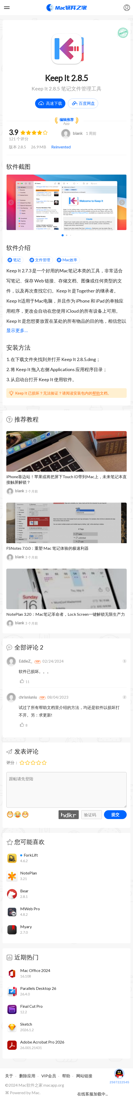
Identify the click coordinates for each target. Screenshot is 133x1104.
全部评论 (26, 647)
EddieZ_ (19, 661)
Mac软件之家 (66, 8)
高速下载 (54, 103)
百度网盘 (87, 103)
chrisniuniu (21, 697)
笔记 (17, 259)
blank (72, 133)
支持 (22, 681)
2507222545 (119, 1075)
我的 (127, 8)
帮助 (96, 393)
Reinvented (61, 146)
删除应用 (27, 1075)
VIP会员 (48, 1075)
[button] (122, 202)
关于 (9, 1075)
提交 (115, 814)
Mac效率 (69, 259)
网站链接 (84, 1075)
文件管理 (42, 259)
